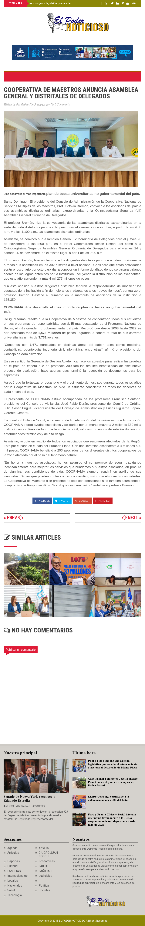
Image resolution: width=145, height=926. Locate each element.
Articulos (13, 852)
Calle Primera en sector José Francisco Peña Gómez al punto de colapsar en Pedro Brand (113, 782)
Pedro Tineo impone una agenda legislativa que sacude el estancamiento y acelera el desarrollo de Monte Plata (69, 3)
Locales (12, 880)
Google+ (82, 500)
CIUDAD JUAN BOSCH (48, 854)
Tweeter (62, 500)
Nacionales (14, 885)
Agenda (12, 848)
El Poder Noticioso (72, 920)
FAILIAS (44, 866)
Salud (11, 890)
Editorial (12, 866)
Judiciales (45, 876)
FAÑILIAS (45, 871)
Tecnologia (14, 895)
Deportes (13, 861)
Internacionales (17, 876)
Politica (44, 885)
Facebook (42, 500)
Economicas (47, 861)
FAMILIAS (14, 871)
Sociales (44, 890)
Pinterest (102, 500)
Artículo (44, 848)
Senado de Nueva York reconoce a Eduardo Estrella (29, 798)
